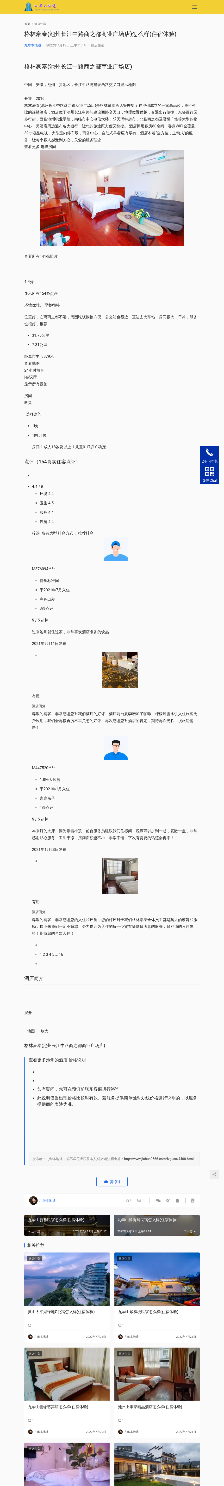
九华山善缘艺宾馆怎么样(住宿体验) (58, 1407)
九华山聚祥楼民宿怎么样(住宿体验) (148, 1312)
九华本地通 (32, 45)
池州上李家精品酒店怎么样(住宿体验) (150, 1407)
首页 (27, 24)
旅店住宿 (97, 45)
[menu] (195, 7)
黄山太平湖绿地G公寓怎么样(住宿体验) (61, 1312)
